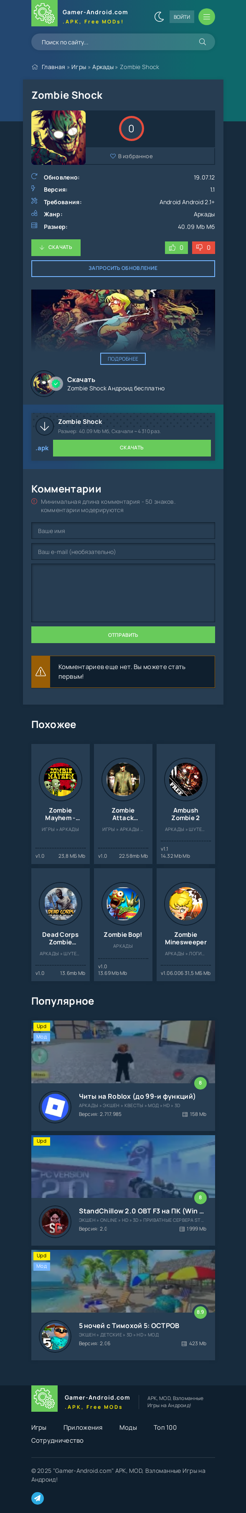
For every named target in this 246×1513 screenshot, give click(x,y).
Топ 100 (165, 1427)
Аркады (103, 67)
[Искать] (202, 41)
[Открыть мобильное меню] (206, 16)
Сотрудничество (57, 1440)
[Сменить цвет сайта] (159, 16)
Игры (78, 67)
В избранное (135, 156)
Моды (128, 1427)
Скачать (60, 247)
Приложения (83, 1427)
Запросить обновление (123, 268)
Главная (53, 67)
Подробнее (123, 358)
